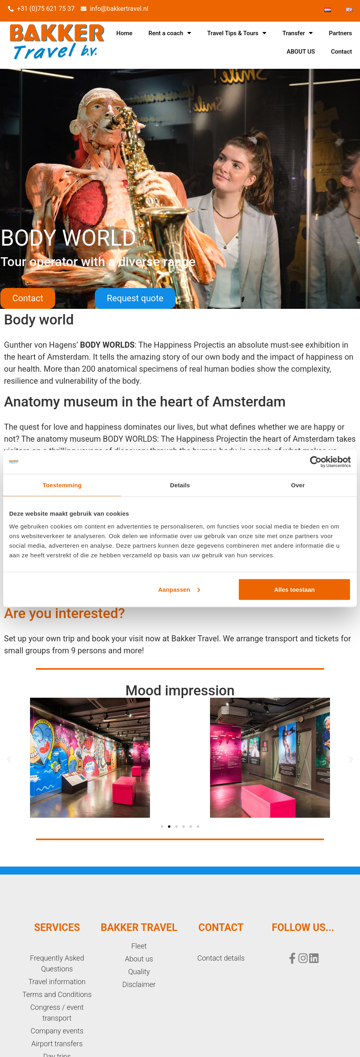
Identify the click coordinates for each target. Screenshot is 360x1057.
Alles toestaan (294, 589)
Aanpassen (179, 589)
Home (124, 33)
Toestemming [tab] (62, 485)
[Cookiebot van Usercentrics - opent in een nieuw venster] (316, 462)
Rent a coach (169, 33)
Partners (340, 33)
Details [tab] (180, 485)
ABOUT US (300, 51)
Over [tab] (298, 485)
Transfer (297, 33)
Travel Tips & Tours (236, 33)
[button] (27, 298)
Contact (341, 51)
